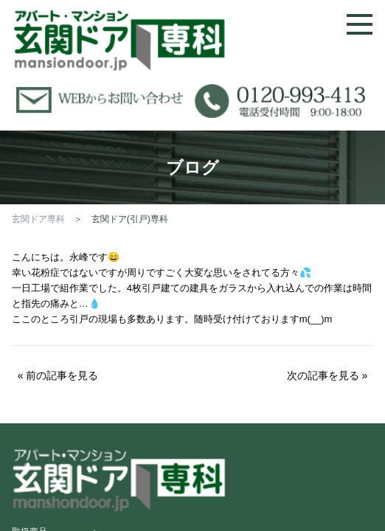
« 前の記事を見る (58, 375)
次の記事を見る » (327, 375)
